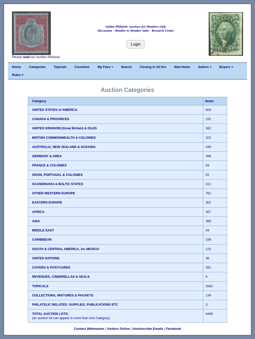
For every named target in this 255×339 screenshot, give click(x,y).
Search (126, 67)
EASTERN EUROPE (47, 202)
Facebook (173, 329)
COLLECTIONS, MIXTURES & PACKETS (62, 295)
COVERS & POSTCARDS (51, 267)
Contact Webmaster (89, 329)
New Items (182, 67)
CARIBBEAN (42, 239)
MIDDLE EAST (43, 230)
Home (16, 67)
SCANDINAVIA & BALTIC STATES (57, 184)
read (26, 57)
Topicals (60, 67)
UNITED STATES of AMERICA (54, 110)
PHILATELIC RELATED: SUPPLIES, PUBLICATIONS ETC (75, 304)
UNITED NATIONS (46, 258)
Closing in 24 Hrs (153, 67)
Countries (82, 67)
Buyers (226, 67)
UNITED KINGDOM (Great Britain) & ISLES (64, 128)
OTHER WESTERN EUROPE (53, 193)
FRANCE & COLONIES (49, 165)
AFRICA (38, 212)
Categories (37, 67)
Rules (17, 75)
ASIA (36, 221)
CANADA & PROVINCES (50, 119)
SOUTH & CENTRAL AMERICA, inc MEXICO (65, 249)
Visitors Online (118, 329)
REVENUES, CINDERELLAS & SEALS (61, 276)
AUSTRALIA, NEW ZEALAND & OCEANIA (64, 147)
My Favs (105, 67)
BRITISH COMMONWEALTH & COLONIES (64, 137)
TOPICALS (40, 286)
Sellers (204, 67)
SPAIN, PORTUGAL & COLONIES (57, 175)
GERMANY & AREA (47, 156)
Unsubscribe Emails (147, 329)
